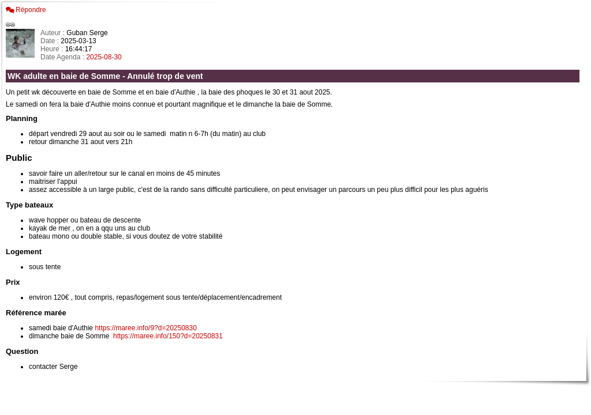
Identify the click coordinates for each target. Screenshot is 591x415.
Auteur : (53, 33)
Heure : (52, 49)
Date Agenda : (63, 57)
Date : (50, 41)
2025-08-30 (103, 57)
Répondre (31, 10)
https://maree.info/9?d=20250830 (145, 328)
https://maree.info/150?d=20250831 (168, 336)
